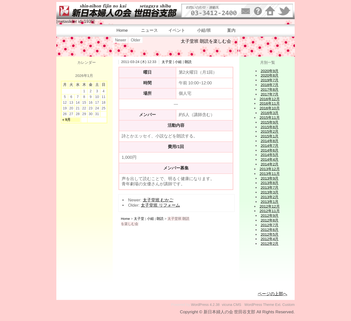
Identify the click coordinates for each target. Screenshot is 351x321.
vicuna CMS (231, 305)
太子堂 (167, 62)
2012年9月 (270, 215)
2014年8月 (270, 141)
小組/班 (204, 30)
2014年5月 (270, 155)
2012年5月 (270, 234)
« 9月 (66, 120)
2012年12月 (270, 206)
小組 (178, 62)
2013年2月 (270, 197)
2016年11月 (270, 103)
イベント (176, 30)
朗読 (188, 62)
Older (135, 40)
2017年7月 (270, 94)
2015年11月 (270, 117)
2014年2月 (270, 164)
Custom (288, 305)
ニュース (149, 30)
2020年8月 (270, 75)
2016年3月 (270, 113)
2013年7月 (270, 187)
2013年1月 (270, 201)
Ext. (278, 305)
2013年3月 (270, 192)
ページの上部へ (272, 293)
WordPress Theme (259, 305)
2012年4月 (270, 239)
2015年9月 (270, 122)
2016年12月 (270, 99)
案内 (231, 30)
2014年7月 (270, 145)
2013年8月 (270, 183)
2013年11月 (270, 173)
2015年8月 (270, 127)
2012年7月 (270, 225)
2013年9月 (270, 178)
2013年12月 (270, 169)
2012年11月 (270, 211)
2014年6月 (270, 150)
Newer (120, 40)
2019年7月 (270, 80)
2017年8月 (270, 89)
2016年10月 (270, 108)
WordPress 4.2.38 (205, 305)
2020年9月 (270, 71)
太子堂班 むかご (158, 200)
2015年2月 (270, 131)
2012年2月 (270, 243)
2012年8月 (270, 220)
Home (122, 30)
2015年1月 (270, 136)
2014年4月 (270, 159)
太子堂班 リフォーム (160, 205)
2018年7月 (270, 85)
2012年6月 (270, 229)
